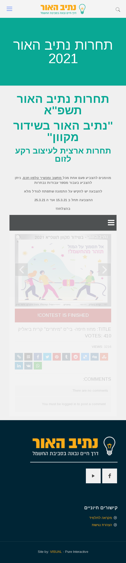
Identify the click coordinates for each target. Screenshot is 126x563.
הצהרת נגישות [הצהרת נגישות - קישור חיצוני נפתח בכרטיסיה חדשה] (102, 525)
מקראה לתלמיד (100, 518)
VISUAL (56, 552)
